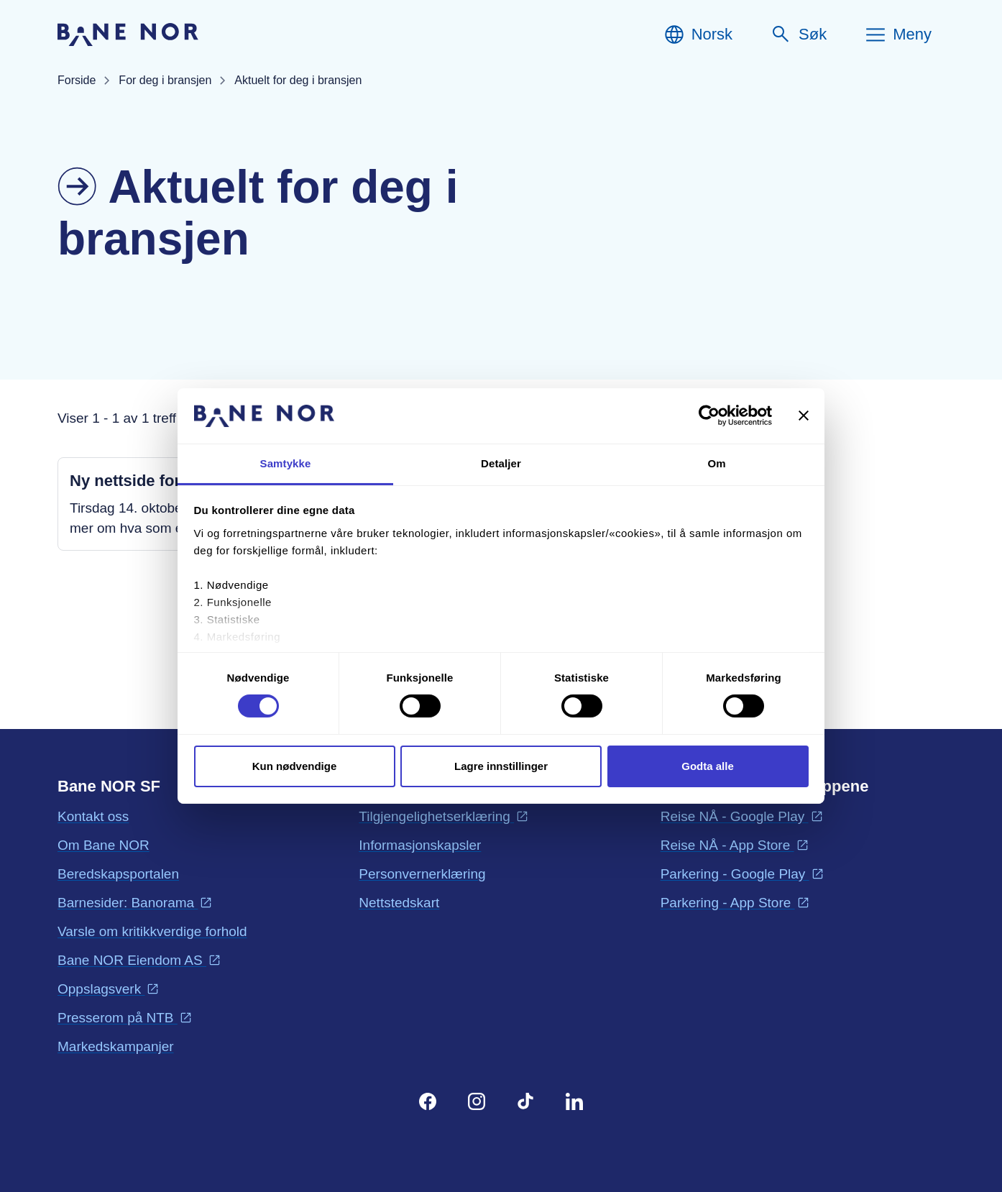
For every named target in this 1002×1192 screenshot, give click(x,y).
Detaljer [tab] (501, 463)
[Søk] (798, 34)
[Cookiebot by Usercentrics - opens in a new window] (709, 415)
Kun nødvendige (294, 766)
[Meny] (897, 34)
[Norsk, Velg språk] (697, 34)
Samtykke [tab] (285, 463)
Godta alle (707, 766)
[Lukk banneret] (804, 416)
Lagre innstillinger (501, 766)
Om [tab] (716, 463)
